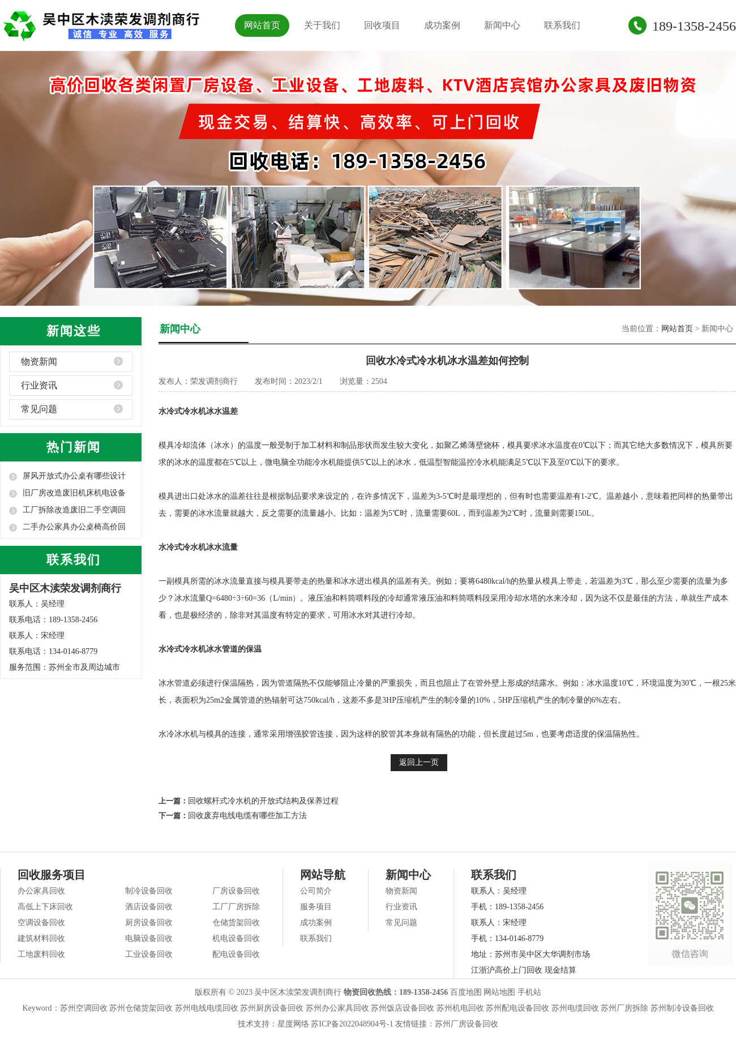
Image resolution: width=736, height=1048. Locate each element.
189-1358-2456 (694, 26)
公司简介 (316, 891)
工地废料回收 (41, 954)
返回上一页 (419, 762)
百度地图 (466, 992)
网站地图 (499, 992)
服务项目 (316, 906)
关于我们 (322, 25)
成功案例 (442, 25)
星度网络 (293, 1024)
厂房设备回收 (236, 891)
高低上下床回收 (45, 906)
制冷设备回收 (149, 891)
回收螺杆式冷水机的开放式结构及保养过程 (263, 801)
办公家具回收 (41, 891)
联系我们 (562, 25)
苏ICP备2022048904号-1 (352, 1024)
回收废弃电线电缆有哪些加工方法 (247, 815)
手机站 (529, 992)
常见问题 (39, 409)
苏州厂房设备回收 (466, 1024)
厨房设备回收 (149, 922)
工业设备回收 (149, 954)
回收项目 (382, 25)
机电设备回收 (236, 938)
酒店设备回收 (149, 906)
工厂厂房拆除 (236, 906)
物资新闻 (39, 361)
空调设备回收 (41, 922)
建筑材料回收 (41, 938)
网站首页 (262, 25)
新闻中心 (502, 25)
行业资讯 (39, 385)
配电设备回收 (236, 954)
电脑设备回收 (149, 938)
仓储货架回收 (236, 922)
